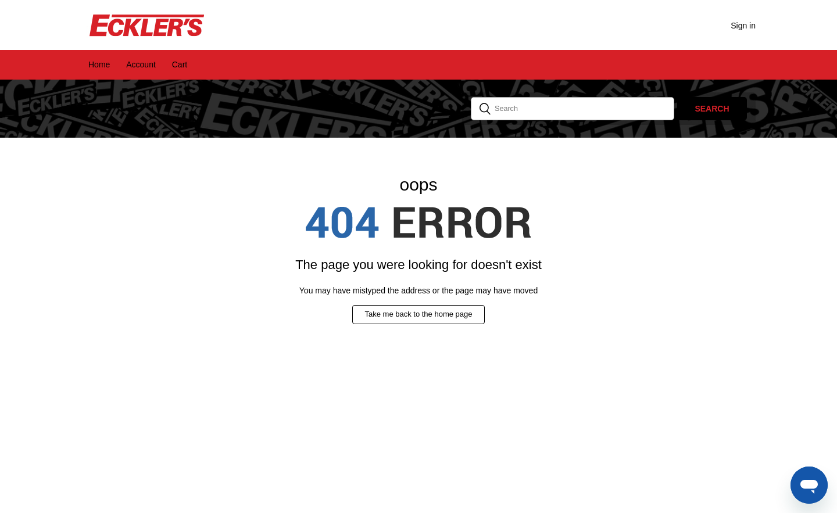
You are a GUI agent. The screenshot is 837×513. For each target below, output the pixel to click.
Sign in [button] (743, 25)
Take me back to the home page (418, 314)
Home (99, 64)
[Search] (572, 108)
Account (141, 64)
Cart (179, 64)
